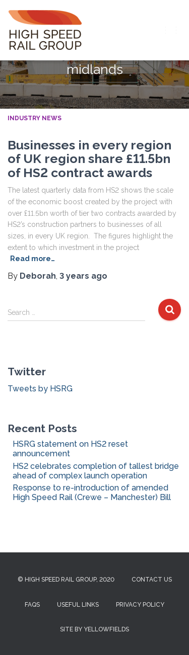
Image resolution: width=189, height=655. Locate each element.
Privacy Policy (140, 604)
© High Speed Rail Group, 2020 (66, 579)
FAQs (32, 604)
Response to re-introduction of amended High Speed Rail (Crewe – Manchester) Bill (92, 492)
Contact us (152, 579)
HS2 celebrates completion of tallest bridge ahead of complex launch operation (96, 470)
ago (83, 276)
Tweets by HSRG (40, 388)
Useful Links (78, 604)
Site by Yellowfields (94, 629)
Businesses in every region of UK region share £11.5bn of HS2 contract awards (89, 158)
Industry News (34, 118)
